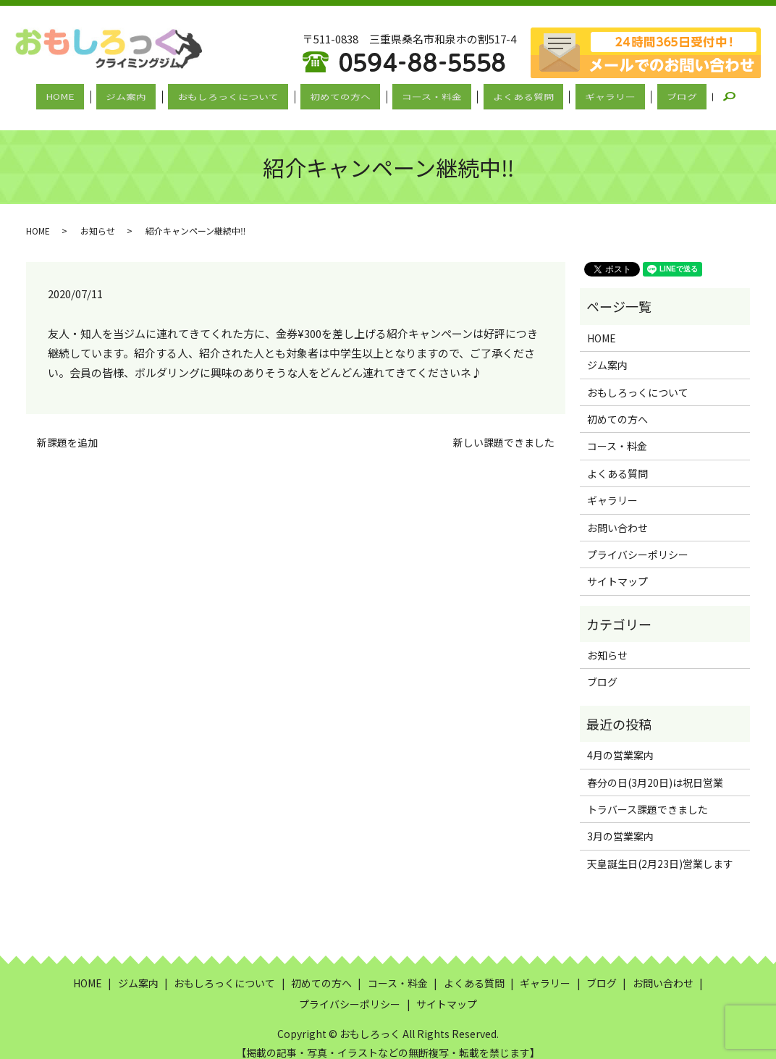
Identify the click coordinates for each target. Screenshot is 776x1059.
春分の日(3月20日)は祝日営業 (655, 769)
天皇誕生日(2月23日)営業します (660, 850)
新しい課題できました (503, 429)
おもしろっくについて (244, 95)
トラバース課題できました (647, 796)
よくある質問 (506, 95)
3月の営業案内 (620, 824)
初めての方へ (345, 95)
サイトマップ (617, 569)
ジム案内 (152, 95)
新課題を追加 (67, 429)
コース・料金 (426, 95)
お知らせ (97, 218)
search (695, 95)
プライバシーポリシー (637, 541)
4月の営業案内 (620, 742)
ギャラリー (582, 95)
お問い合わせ (617, 514)
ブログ (643, 95)
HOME (97, 95)
